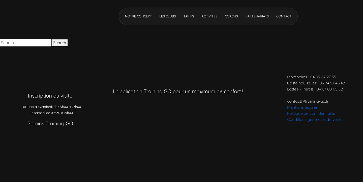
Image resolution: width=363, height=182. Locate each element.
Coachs (231, 16)
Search (59, 42)
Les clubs (167, 16)
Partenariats (257, 16)
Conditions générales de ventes (315, 119)
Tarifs (188, 16)
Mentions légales (302, 107)
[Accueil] (48, 15)
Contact (283, 16)
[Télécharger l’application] (157, 105)
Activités (209, 16)
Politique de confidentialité (311, 113)
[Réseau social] (26, 137)
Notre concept (138, 16)
